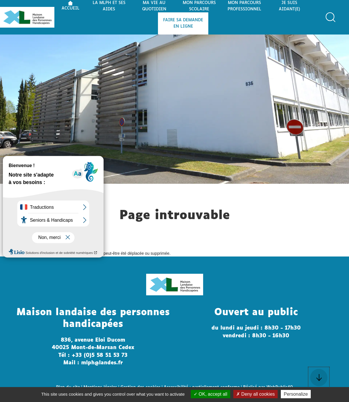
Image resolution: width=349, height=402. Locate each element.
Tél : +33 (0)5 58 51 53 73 (92, 355)
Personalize (296, 394)
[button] (330, 17)
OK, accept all (210, 394)
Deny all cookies (255, 394)
